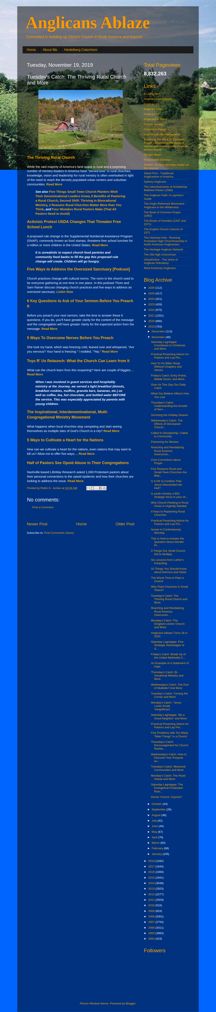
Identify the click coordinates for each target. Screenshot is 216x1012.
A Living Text (152, 93)
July (155, 820)
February (158, 848)
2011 (151, 899)
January (157, 854)
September (159, 809)
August (156, 815)
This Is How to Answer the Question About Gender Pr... (167, 542)
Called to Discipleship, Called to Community (169, 434)
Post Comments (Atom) (59, 532)
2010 (151, 905)
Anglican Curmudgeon (158, 99)
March (156, 842)
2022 (151, 309)
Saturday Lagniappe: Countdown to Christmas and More (168, 345)
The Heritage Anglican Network (163, 249)
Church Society (153, 124)
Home (31, 50)
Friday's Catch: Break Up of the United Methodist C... (168, 656)
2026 (151, 287)
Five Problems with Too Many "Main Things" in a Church (169, 734)
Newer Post (37, 524)
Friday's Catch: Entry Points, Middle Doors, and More (169, 377)
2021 (151, 315)
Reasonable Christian (157, 159)
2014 (151, 883)
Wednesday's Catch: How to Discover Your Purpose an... (169, 758)
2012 (151, 894)
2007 (151, 922)
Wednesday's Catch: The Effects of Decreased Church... (167, 424)
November (159, 337)
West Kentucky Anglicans (160, 268)
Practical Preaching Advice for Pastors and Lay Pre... (170, 356)
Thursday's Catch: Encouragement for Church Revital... (169, 745)
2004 (151, 938)
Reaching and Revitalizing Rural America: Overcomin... (167, 451)
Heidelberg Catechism (80, 50)
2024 (151, 298)
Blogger (130, 1003)
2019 (151, 326)
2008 (151, 916)
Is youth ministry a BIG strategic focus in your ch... (169, 495)
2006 (151, 927)
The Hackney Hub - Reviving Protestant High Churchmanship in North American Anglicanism (165, 241)
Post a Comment (43, 507)
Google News (152, 154)
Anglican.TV (151, 114)
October (157, 804)
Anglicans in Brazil (155, 119)
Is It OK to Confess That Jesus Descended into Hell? (166, 484)
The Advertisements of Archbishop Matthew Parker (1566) (165, 188)
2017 (151, 866)
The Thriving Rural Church (51, 157)
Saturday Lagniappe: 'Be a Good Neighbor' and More (169, 716)
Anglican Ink (151, 104)
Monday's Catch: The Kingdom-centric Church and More (168, 624)
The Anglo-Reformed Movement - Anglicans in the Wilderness (165, 205)
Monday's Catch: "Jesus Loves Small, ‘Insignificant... (166, 706)
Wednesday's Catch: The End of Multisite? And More (170, 686)
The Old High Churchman (160, 254)
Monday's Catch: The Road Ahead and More (168, 777)
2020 (151, 321)
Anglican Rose (153, 109)
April (155, 837)
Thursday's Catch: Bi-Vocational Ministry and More (167, 676)
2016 (151, 871)
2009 (151, 911)
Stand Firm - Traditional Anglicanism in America (158, 175)
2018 (151, 861)
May (155, 831)
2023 (151, 304)
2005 (151, 933)
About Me (50, 50)
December (159, 331)
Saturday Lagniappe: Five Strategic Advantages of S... (167, 645)
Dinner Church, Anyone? (166, 797)
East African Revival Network (162, 134)
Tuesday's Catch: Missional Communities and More (168, 768)
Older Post (125, 524)
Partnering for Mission (165, 441)
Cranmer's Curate (155, 129)
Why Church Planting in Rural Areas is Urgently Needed (169, 504)
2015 (151, 877)
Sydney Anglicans (155, 181)
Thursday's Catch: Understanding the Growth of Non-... (169, 406)
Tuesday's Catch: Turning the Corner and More (169, 695)
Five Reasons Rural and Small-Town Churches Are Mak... (169, 472)
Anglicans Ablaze (88, 22)
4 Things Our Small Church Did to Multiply (168, 552)
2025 (151, 293)
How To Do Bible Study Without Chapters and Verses (166, 367)
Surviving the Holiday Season (169, 415)
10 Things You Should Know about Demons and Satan (169, 570)
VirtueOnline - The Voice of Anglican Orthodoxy (161, 261)
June (155, 826)
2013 (151, 888)
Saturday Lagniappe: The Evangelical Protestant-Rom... (167, 788)
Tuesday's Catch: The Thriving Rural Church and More (169, 599)
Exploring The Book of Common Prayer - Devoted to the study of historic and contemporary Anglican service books (166, 144)
